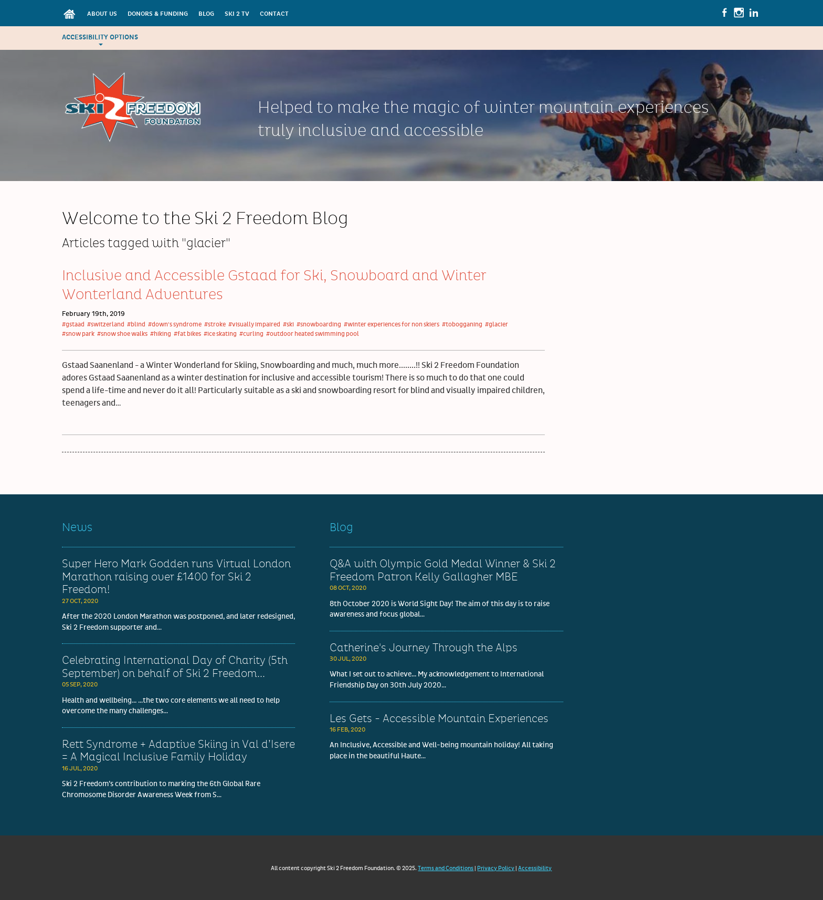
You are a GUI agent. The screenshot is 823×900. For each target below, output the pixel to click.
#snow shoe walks (122, 334)
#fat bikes (187, 334)
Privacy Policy (495, 868)
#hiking (160, 334)
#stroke (215, 324)
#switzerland (105, 324)
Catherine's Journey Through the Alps (424, 648)
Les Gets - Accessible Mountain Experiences (439, 719)
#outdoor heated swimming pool (312, 334)
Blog (206, 13)
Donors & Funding (158, 13)
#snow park (78, 334)
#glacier (496, 324)
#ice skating (220, 334)
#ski (288, 324)
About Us (102, 13)
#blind (136, 324)
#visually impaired (254, 324)
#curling (251, 334)
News (77, 528)
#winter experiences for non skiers (391, 324)
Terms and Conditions (445, 868)
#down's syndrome (175, 324)
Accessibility (535, 868)
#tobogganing (462, 324)
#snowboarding (319, 324)
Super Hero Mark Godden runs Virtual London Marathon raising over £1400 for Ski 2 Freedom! (176, 577)
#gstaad (73, 324)
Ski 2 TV (237, 13)
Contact (274, 13)
